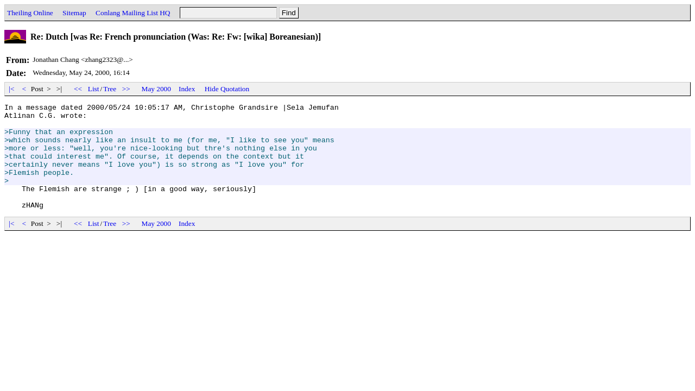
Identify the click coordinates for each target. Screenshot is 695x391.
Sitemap (74, 13)
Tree (109, 89)
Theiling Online (30, 13)
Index (187, 89)
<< (78, 89)
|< (11, 89)
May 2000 (156, 89)
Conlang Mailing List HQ (133, 13)
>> (126, 89)
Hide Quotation (227, 89)
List (93, 89)
